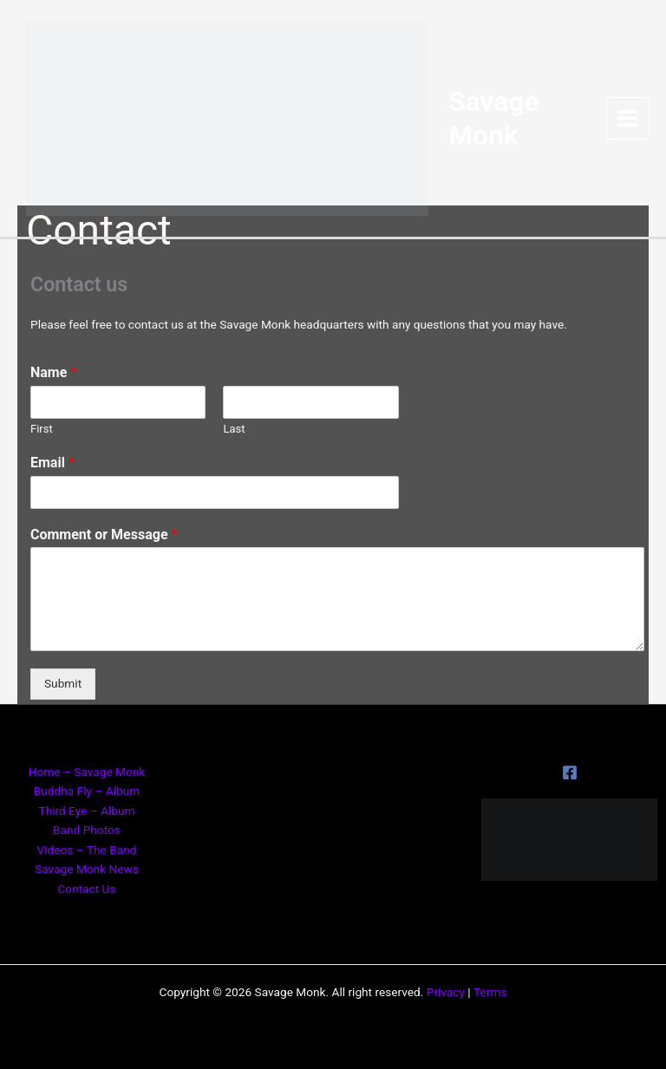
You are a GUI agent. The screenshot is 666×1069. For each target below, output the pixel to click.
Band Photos (87, 830)
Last (234, 428)
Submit (63, 683)
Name (53, 372)
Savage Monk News (87, 869)
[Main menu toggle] (628, 118)
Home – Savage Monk (87, 772)
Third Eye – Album (86, 811)
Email (52, 462)
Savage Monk (493, 118)
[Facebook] (570, 772)
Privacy (446, 992)
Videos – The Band (87, 850)
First (41, 428)
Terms (489, 992)
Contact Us (86, 889)
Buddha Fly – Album (87, 791)
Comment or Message (103, 534)
